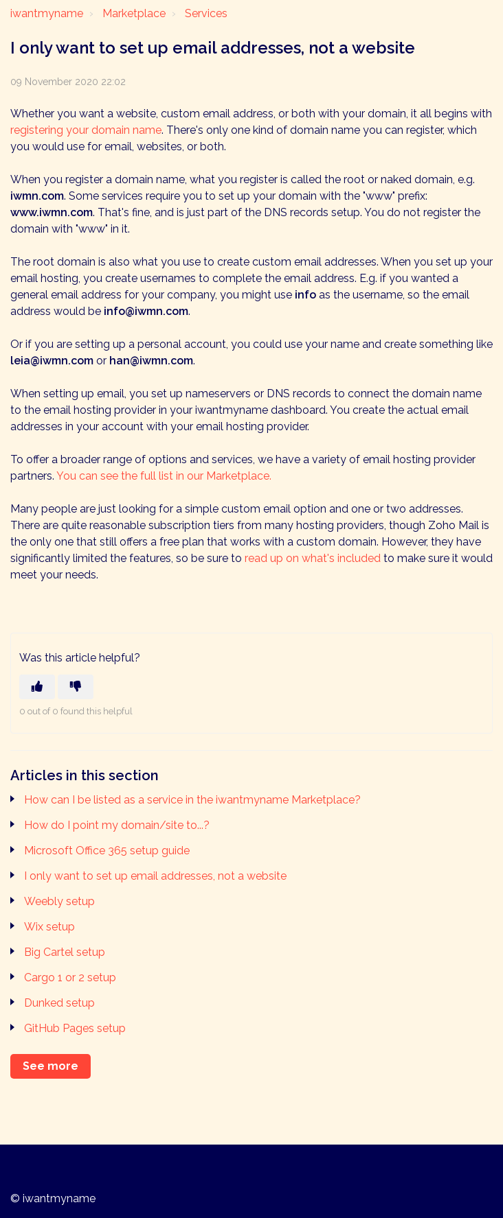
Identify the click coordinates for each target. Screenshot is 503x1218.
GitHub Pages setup (75, 1028)
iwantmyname (46, 13)
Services (206, 13)
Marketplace (134, 13)
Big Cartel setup (64, 952)
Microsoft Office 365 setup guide (107, 850)
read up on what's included (313, 558)
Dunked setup (59, 1002)
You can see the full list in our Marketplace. (163, 475)
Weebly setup (59, 901)
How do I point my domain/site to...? (117, 825)
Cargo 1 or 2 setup (70, 977)
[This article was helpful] (37, 687)
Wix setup (49, 926)
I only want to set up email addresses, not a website (155, 875)
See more (50, 1066)
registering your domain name (85, 130)
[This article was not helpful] (75, 687)
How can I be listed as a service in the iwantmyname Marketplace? (192, 799)
